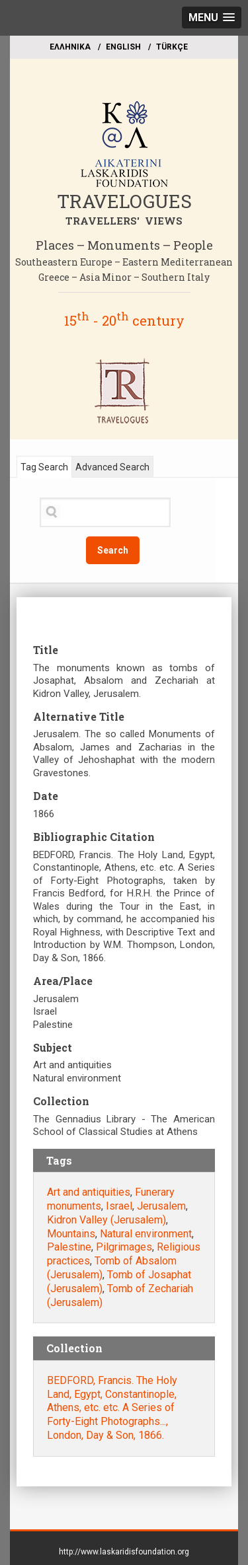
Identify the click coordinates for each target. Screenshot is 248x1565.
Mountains (71, 1233)
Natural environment (146, 1233)
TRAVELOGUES (124, 201)
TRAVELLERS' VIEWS (124, 220)
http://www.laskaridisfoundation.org (124, 1551)
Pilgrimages (124, 1247)
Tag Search (44, 467)
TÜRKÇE (172, 47)
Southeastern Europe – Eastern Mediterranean (124, 262)
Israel (119, 1206)
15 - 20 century (124, 320)
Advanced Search (112, 467)
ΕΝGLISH (123, 47)
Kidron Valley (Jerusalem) (106, 1220)
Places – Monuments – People (124, 245)
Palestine (69, 1247)
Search (112, 550)
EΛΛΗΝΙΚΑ (70, 47)
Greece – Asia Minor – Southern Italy (124, 277)
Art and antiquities (88, 1192)
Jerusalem (161, 1206)
